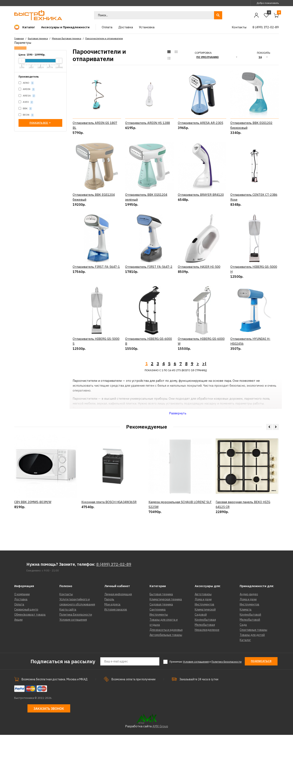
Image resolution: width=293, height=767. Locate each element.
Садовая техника (161, 637)
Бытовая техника (38, 38)
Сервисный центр (26, 642)
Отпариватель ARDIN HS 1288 (147, 123)
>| (204, 396)
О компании (22, 626)
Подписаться (261, 693)
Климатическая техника (166, 632)
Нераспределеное (207, 662)
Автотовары (203, 626)
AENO (26, 83)
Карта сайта (67, 642)
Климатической (205, 642)
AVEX (26, 102)
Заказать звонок (49, 741)
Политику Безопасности (226, 694)
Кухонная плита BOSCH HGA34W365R (109, 555)
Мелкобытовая (205, 657)
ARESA (27, 95)
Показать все (40, 122)
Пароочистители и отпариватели (104, 38)
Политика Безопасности (75, 647)
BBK (25, 108)
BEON (26, 115)
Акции (18, 652)
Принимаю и (205, 694)
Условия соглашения (73, 652)
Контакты (66, 626)
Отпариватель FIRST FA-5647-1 (96, 283)
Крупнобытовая (205, 652)
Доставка (20, 632)
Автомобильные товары (166, 667)
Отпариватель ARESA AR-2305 (200, 123)
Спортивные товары (253, 662)
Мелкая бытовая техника (66, 38)
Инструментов (204, 637)
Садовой (201, 647)
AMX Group (160, 758)
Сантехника (158, 642)
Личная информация (118, 626)
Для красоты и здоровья (166, 662)
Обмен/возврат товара (30, 647)
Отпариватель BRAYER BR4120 (201, 195)
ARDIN (27, 89)
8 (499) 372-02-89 (113, 596)
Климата (245, 642)
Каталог (245, 672)
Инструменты (159, 647)
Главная (19, 38)
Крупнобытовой (250, 647)
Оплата (19, 637)
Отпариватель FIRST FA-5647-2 (148, 283)
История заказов (115, 642)
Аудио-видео (249, 626)
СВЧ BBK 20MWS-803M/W (32, 555)
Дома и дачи (203, 632)
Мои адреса (112, 637)
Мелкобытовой (250, 652)
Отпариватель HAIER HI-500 (199, 283)
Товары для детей (252, 667)
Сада (243, 657)
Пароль (109, 632)
